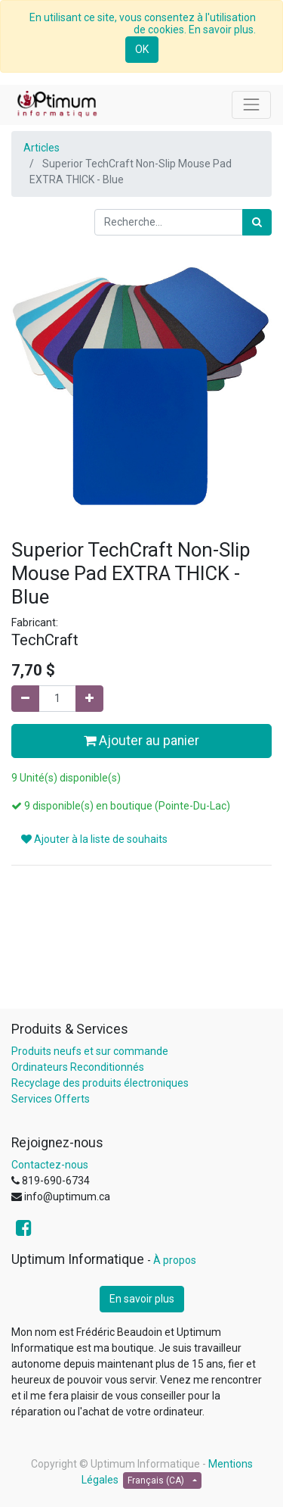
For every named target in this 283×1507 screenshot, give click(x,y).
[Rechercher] (257, 222)
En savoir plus (141, 1299)
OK (142, 49)
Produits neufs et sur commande (89, 1051)
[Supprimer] (25, 698)
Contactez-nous (49, 1165)
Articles (41, 148)
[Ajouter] (89, 698)
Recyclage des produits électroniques (100, 1083)
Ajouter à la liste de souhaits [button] (94, 839)
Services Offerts (50, 1099)
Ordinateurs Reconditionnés (77, 1067)
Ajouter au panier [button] (141, 740)
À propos (174, 1260)
